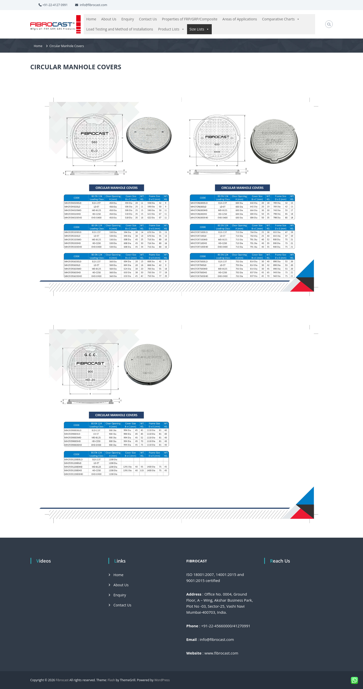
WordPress (162, 680)
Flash (111, 680)
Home (91, 19)
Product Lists (171, 29)
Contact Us (148, 19)
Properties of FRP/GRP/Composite (189, 19)
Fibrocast (62, 680)
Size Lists (199, 29)
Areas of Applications (239, 19)
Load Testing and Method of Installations (119, 29)
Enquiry (128, 19)
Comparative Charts (281, 19)
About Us (108, 19)
